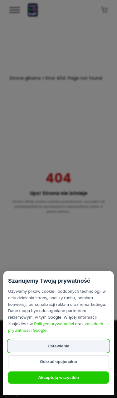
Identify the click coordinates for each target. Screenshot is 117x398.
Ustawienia (59, 345)
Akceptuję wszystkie (58, 377)
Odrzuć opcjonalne (58, 361)
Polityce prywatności (54, 323)
